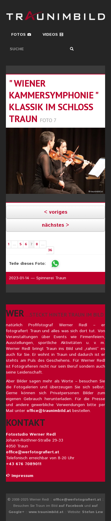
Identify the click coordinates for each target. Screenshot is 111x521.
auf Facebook (71, 505)
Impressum (19, 476)
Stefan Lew (92, 511)
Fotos (21, 35)
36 (50, 250)
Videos (53, 35)
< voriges (55, 212)
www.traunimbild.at (46, 511)
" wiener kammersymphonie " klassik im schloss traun (53, 101)
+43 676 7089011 (23, 464)
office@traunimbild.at (49, 411)
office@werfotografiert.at (32, 452)
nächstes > (55, 225)
